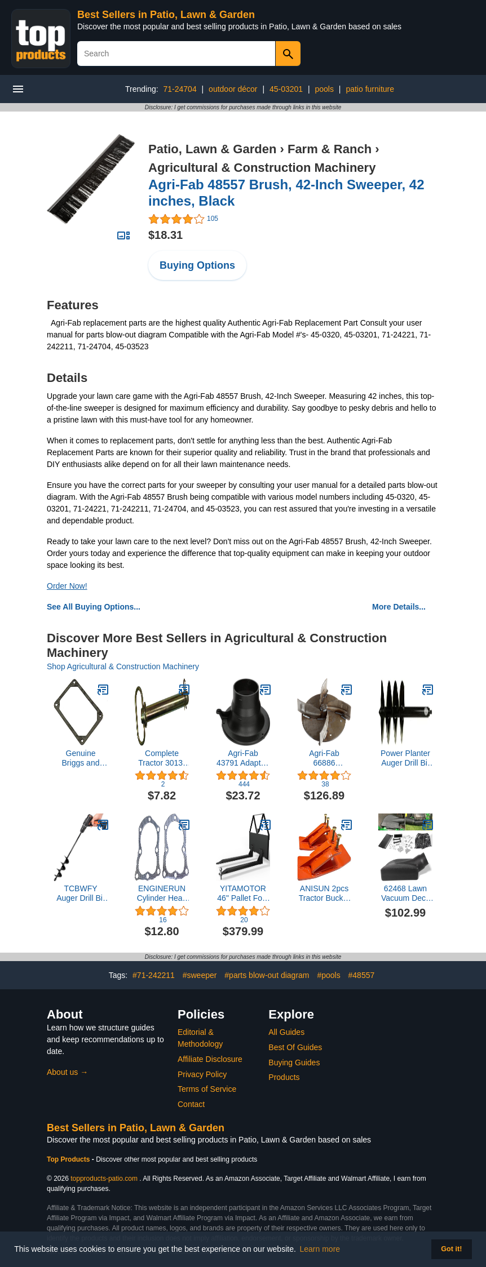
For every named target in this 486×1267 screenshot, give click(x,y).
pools (324, 89)
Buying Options (197, 265)
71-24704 (180, 89)
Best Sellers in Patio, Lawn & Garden (166, 14)
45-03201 (286, 89)
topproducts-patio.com (104, 1178)
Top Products (69, 1159)
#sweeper (200, 975)
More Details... (399, 606)
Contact (191, 1104)
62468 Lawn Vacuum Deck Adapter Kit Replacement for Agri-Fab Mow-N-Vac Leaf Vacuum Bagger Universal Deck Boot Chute (405, 893)
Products (283, 1077)
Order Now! (67, 585)
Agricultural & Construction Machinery (261, 168)
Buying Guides (294, 1062)
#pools (328, 975)
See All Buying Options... (93, 606)
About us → (67, 1072)
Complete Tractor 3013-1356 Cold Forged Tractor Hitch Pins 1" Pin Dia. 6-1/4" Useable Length (162, 758)
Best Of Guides (295, 1047)
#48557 (361, 975)
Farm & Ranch (330, 149)
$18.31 (165, 235)
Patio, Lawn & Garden (212, 149)
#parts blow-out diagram (266, 975)
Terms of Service (207, 1088)
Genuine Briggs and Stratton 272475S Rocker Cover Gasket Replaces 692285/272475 (81, 758)
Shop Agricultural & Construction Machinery (123, 666)
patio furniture (370, 89)
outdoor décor (233, 89)
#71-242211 (153, 975)
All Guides (286, 1032)
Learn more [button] (320, 1248)
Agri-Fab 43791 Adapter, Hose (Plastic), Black (243, 758)
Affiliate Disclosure (210, 1059)
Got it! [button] (451, 1249)
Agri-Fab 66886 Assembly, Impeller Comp (324, 758)
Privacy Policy (202, 1074)
